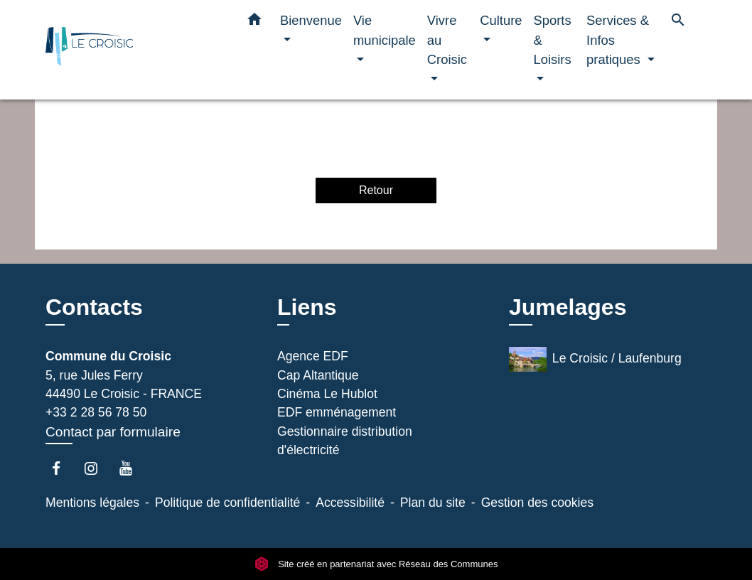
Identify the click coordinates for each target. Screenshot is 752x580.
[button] (254, 22)
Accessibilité (350, 502)
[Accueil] (134, 50)
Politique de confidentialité (227, 502)
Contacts (94, 307)
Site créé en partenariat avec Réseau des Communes (376, 564)
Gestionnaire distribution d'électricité (344, 440)
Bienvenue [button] (311, 20)
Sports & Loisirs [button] (552, 40)
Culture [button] (501, 20)
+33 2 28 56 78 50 (95, 412)
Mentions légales (92, 502)
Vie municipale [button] (384, 30)
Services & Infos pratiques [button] (617, 40)
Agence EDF (312, 356)
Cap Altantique (317, 375)
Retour (376, 190)
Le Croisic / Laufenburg (595, 359)
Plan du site (433, 502)
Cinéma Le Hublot (327, 394)
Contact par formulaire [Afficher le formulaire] (113, 431)
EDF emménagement (336, 412)
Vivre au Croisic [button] (447, 40)
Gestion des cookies (537, 502)
